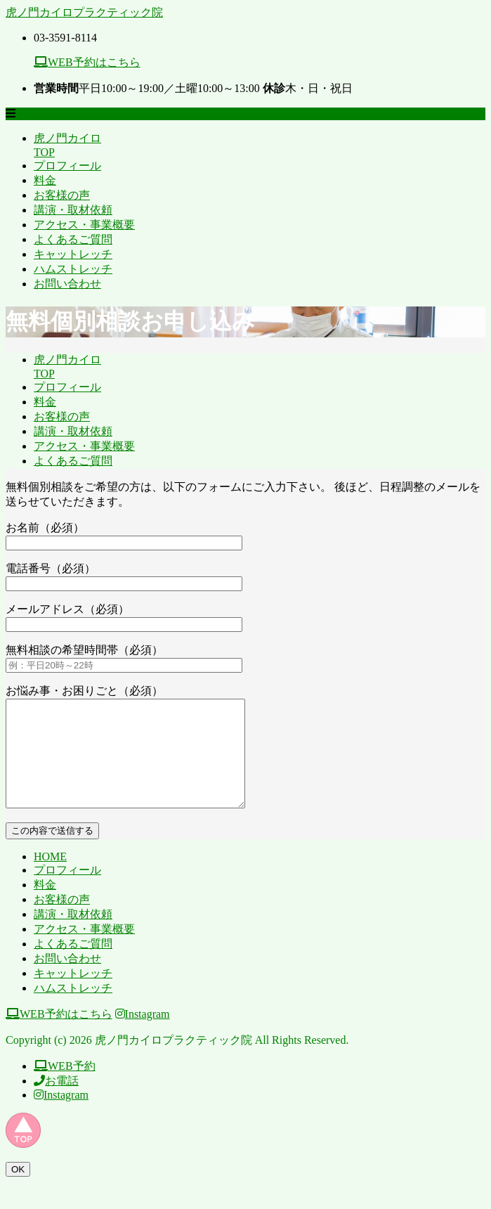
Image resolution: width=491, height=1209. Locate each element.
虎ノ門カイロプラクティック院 (84, 12)
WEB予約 (65, 1087)
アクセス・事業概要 (84, 225)
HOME (50, 878)
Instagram (142, 1035)
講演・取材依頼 (73, 210)
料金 (45, 180)
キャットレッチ (73, 254)
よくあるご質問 (73, 239)
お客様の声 (62, 195)
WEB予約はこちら (87, 62)
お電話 (56, 1102)
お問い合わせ (67, 284)
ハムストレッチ (73, 269)
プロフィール (67, 166)
